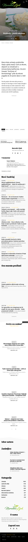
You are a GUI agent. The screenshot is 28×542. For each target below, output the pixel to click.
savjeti (3, 131)
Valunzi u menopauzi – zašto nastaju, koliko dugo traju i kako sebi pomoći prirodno (13, 211)
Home (2, 43)
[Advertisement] (14, 111)
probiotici (16, 129)
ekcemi (11, 129)
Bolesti (16, 28)
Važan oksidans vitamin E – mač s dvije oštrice (17, 452)
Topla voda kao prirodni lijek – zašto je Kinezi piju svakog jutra (14, 369)
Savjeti (16, 30)
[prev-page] (12, 429)
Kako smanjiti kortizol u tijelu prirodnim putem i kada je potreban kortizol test (12, 241)
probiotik (22, 129)
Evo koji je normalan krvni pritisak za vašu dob (17, 460)
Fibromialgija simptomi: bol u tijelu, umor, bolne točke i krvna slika (14, 344)
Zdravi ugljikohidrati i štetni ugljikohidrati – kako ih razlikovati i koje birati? (13, 184)
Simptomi (3, 305)
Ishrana (3, 180)
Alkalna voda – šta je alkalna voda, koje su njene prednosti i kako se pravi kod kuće (13, 223)
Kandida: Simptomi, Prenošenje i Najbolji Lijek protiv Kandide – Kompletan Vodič (14, 394)
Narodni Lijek (9, 36)
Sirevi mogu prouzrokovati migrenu (6, 142)
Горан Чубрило (11, 161)
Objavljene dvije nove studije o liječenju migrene (18, 468)
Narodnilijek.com (10, 534)
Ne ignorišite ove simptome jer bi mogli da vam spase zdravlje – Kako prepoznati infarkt (13, 309)
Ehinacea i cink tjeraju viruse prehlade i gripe (20, 142)
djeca (7, 129)
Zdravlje (12, 28)
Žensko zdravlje (5, 207)
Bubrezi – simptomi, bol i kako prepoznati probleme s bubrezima (14, 419)
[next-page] (15, 429)
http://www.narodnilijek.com (18, 150)
